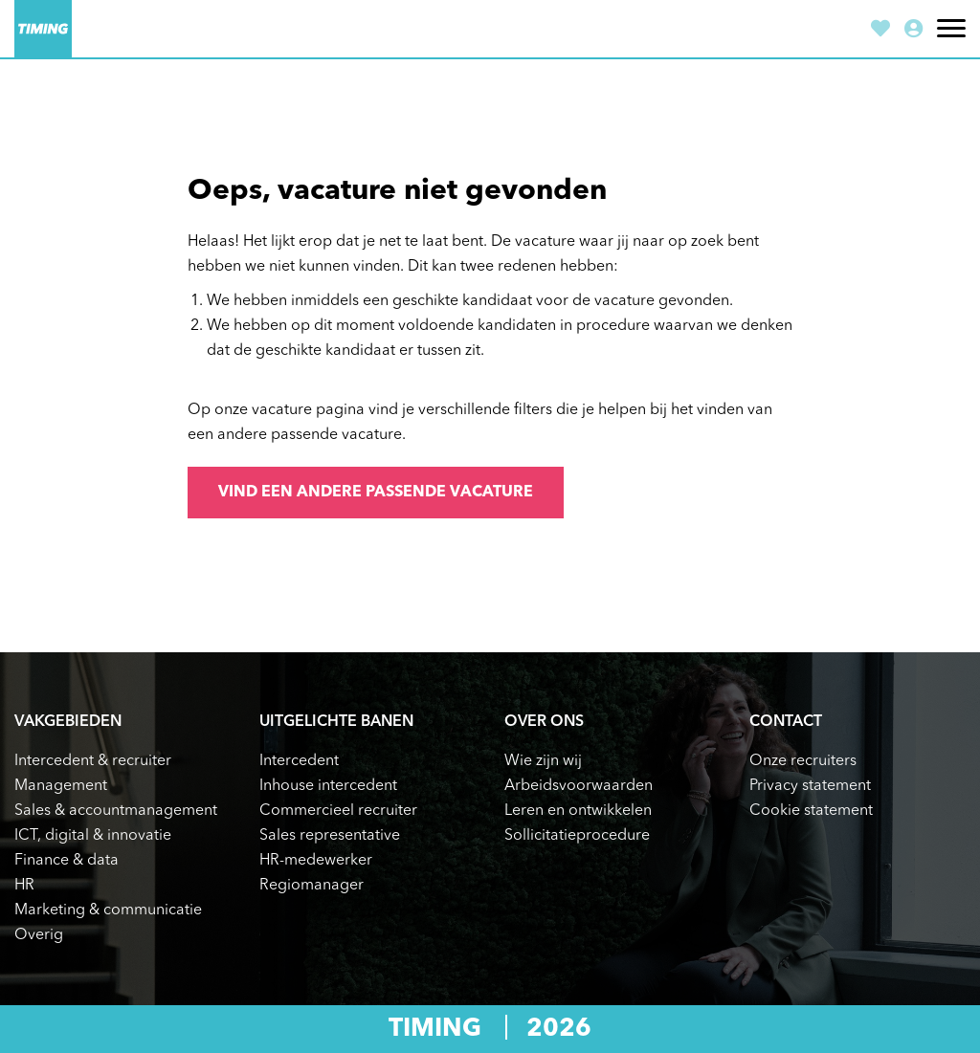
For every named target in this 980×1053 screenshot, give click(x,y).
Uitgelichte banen (336, 722)
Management (60, 786)
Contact (785, 722)
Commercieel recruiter (338, 811)
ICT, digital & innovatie (92, 836)
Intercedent (299, 761)
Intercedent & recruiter (92, 761)
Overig (38, 935)
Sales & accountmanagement (115, 811)
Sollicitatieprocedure (577, 836)
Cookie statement (811, 811)
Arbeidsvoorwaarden (578, 786)
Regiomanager (311, 885)
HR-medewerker (315, 860)
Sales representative (329, 836)
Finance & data (66, 860)
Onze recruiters (803, 761)
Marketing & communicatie (108, 910)
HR (24, 885)
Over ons (544, 722)
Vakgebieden (68, 722)
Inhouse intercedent (328, 786)
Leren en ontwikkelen (578, 811)
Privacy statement (810, 786)
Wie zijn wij (543, 761)
